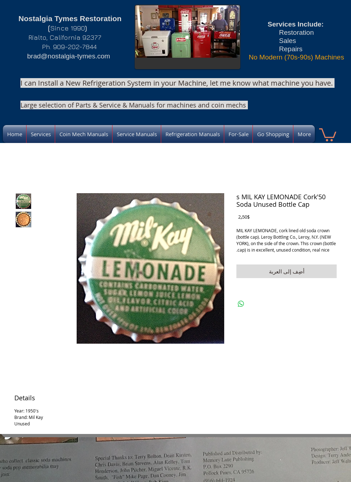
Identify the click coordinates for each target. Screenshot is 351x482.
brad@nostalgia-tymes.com (68, 56)
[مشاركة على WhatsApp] (241, 304)
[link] (327, 134)
